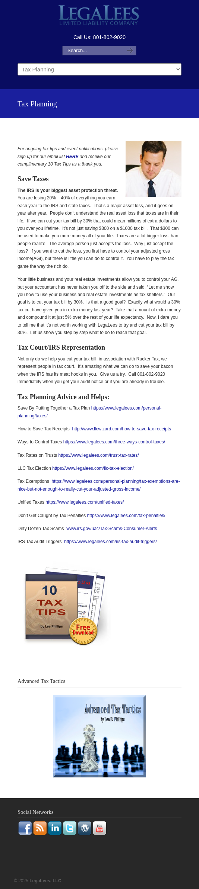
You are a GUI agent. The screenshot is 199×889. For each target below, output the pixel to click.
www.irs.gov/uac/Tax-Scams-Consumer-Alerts (111, 528)
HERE (72, 156)
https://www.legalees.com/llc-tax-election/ (93, 468)
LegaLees (99, 16)
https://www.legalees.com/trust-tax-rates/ (98, 455)
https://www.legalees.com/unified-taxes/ (84, 502)
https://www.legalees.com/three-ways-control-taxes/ (114, 441)
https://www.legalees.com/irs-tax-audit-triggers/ (110, 541)
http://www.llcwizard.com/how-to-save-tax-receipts (121, 428)
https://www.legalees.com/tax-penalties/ (126, 515)
